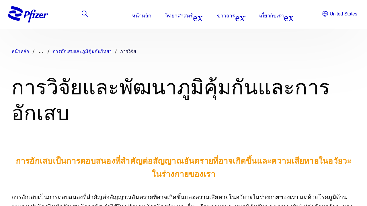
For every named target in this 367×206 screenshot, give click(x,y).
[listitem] (326, 15)
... (41, 51)
